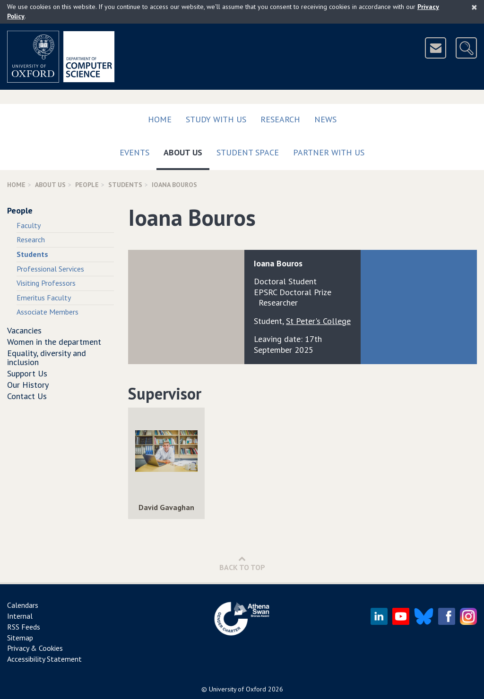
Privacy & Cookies (35, 648)
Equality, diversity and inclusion (46, 358)
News (325, 119)
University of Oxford (237, 689)
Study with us (216, 119)
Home (160, 119)
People (87, 184)
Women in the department (54, 341)
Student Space (247, 152)
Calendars (22, 605)
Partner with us (328, 152)
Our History (28, 384)
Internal (20, 616)
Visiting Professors (46, 283)
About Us (186, 150)
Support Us (27, 373)
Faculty (29, 225)
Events (134, 152)
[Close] (474, 7)
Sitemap (20, 637)
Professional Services (50, 268)
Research (280, 119)
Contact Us (27, 396)
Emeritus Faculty (44, 297)
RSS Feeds (23, 626)
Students (125, 184)
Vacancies (24, 330)
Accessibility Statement (44, 659)
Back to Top (242, 563)
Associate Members (47, 311)
